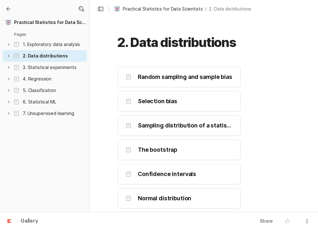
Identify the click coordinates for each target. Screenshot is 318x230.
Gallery (29, 221)
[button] (81, 8)
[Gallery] (8, 8)
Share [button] (266, 221)
